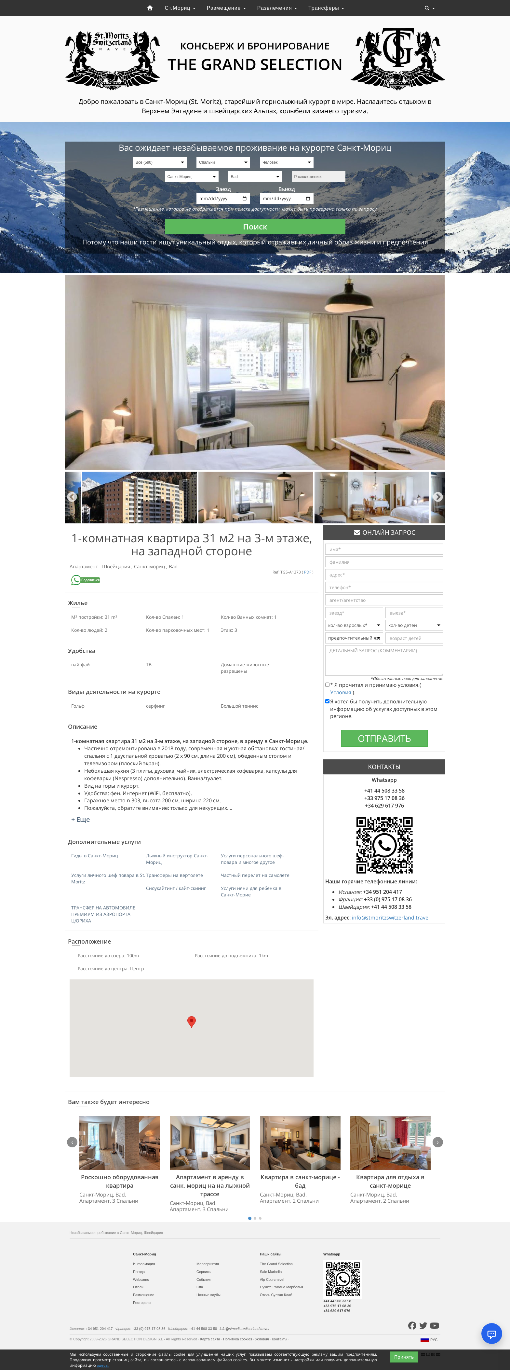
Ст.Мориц (180, 8)
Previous (72, 497)
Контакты (280, 1339)
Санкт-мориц (150, 566)
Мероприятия (207, 1264)
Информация (144, 1264)
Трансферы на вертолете (174, 875)
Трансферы (326, 8)
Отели (138, 1287)
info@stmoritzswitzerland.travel (391, 917)
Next (438, 497)
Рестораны (142, 1303)
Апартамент (84, 566)
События (203, 1279)
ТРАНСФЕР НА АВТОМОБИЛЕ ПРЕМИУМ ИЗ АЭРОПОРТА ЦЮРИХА (103, 914)
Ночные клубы (208, 1295)
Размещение (226, 8)
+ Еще (80, 819)
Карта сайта (210, 1339)
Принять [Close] (404, 1362)
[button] (191, 1022)
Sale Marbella (271, 1272)
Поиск (255, 226)
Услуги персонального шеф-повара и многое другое (252, 858)
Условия (341, 692)
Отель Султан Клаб (276, 1295)
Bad (173, 566)
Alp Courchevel (272, 1279)
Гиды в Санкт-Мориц (94, 855)
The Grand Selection (276, 1264)
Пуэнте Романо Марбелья (281, 1287)
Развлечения (277, 8)
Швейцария (116, 566)
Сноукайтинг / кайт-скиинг (176, 888)
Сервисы (203, 1272)
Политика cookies (238, 1339)
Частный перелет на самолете (255, 875)
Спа (199, 1287)
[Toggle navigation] (430, 8)
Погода (139, 1272)
